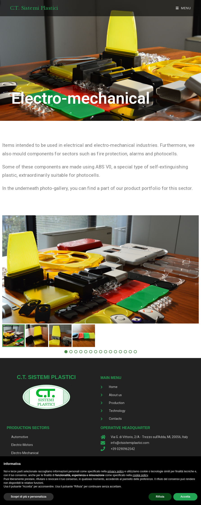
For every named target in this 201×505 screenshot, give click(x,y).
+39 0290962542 (123, 449)
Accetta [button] (185, 496)
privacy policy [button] (116, 471)
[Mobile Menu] (183, 8)
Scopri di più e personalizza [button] (28, 496)
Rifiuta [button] (160, 496)
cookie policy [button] (140, 475)
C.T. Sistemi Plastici (34, 8)
